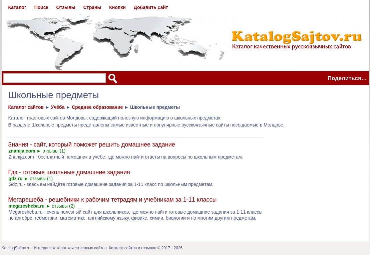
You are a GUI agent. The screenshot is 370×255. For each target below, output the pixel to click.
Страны (92, 7)
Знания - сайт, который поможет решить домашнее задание (91, 144)
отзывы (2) (63, 206)
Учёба (57, 107)
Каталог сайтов (26, 107)
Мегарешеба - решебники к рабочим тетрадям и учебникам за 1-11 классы (112, 199)
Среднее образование (97, 107)
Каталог (17, 7)
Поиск (41, 7)
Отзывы (65, 7)
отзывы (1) (53, 151)
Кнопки (117, 7)
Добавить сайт (151, 7)
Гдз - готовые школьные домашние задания (69, 172)
